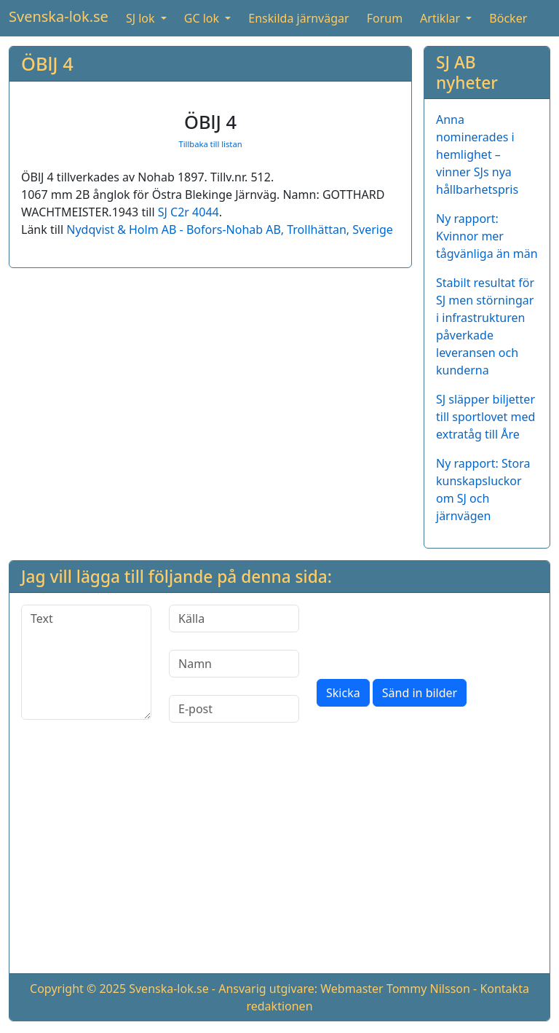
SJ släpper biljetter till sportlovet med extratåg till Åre (485, 416)
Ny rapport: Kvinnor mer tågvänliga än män (487, 236)
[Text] (86, 662)
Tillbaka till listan (210, 143)
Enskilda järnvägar (298, 18)
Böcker (508, 18)
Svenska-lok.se (58, 16)
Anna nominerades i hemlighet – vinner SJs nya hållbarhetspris (477, 154)
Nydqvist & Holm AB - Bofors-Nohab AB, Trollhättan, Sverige (229, 229)
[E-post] (234, 709)
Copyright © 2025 (78, 989)
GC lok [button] (203, 18)
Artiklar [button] (441, 18)
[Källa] (234, 618)
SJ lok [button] (142, 18)
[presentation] (427, 633)
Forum (385, 18)
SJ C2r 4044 (188, 212)
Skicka (343, 693)
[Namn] (234, 663)
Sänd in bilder (419, 693)
